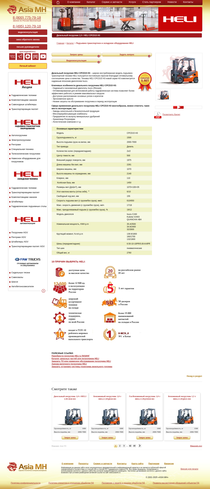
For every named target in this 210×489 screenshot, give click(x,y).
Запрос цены (76, 54)
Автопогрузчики (19, 135)
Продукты (83, 463)
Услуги (132, 2)
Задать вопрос (127, 54)
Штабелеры (17, 201)
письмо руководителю (28, 47)
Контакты (188, 2)
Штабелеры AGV (19, 241)
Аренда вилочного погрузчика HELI (69, 364)
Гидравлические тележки (23, 95)
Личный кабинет (27, 66)
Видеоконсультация (76, 60)
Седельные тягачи (20, 272)
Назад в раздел (194, 376)
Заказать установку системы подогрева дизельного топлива (82, 366)
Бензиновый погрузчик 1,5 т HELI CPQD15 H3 (182, 397)
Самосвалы (17, 277)
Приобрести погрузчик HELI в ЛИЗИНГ (71, 356)
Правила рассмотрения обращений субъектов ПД (176, 483)
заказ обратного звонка (28, 39)
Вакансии (169, 463)
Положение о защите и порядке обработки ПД (123, 483)
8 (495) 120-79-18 (27, 26)
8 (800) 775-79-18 (27, 17)
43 (134, 446)
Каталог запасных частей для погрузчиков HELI (75, 358)
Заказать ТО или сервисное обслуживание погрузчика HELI (81, 361)
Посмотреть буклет (171, 114)
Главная (60, 43)
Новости (172, 2)
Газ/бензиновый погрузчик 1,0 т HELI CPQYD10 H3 (144, 397)
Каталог (91, 2)
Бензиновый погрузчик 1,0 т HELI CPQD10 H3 (107, 397)
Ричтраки (16, 144)
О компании (73, 2)
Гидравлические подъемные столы (29, 206)
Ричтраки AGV (18, 237)
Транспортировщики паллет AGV (28, 246)
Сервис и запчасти (112, 2)
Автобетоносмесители (22, 286)
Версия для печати (189, 469)
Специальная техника (22, 149)
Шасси (14, 281)
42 (130, 446)
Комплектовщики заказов (24, 100)
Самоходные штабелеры (23, 104)
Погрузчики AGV (19, 232)
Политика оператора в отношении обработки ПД (71, 483)
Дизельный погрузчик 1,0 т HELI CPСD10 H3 (70, 397)
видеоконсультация (28, 32)
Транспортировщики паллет (25, 192)
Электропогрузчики (21, 140)
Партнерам (153, 463)
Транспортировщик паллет (24, 109)
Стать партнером (151, 2)
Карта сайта (137, 463)
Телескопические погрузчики (25, 153)
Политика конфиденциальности (25, 483)
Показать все (196, 446)
